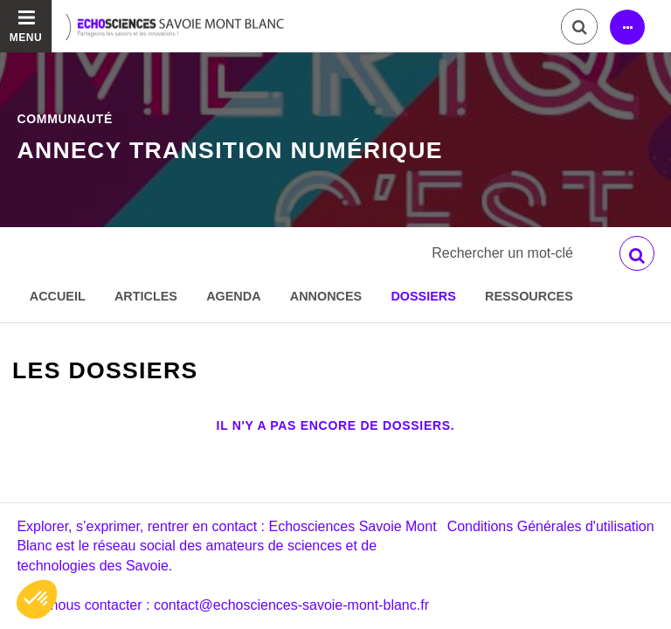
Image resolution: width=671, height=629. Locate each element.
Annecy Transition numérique (230, 150)
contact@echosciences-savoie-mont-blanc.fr (291, 605)
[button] (37, 599)
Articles (145, 296)
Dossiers (423, 296)
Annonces (326, 296)
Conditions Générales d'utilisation (550, 526)
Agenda (233, 296)
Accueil (58, 296)
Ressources (529, 296)
